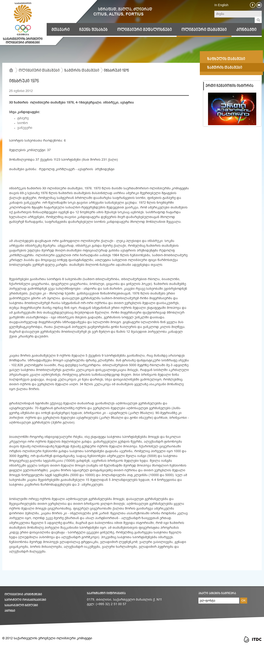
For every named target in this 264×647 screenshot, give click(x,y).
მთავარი (60, 29)
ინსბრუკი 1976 (116, 71)
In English (221, 5)
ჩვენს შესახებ (93, 29)
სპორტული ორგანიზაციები (25, 600)
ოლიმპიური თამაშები (204, 29)
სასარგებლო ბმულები (21, 605)
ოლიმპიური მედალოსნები (144, 29)
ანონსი (10, 611)
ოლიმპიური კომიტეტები (23, 594)
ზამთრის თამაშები (81, 71)
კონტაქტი (246, 29)
